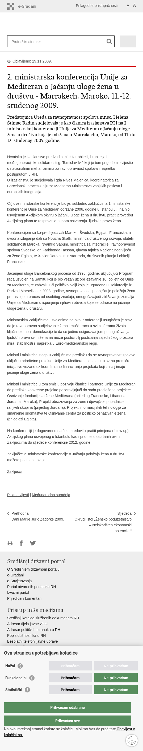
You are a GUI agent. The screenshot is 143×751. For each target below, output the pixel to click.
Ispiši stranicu (10, 543)
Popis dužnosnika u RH (26, 635)
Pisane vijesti (18, 495)
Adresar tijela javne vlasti (27, 624)
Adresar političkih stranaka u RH (33, 630)
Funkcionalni (16, 688)
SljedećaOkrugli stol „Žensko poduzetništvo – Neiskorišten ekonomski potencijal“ (103, 522)
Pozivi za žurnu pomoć (26, 647)
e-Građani (15, 575)
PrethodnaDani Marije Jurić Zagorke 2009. (37, 516)
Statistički (13, 700)
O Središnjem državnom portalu (33, 569)
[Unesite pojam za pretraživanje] (31, 41)
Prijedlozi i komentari (24, 598)
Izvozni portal (18, 592)
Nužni (10, 676)
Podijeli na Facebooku (21, 543)
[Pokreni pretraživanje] (109, 41)
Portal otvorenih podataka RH (32, 587)
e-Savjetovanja (19, 581)
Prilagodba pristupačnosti (96, 5)
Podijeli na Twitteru (33, 543)
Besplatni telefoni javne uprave (32, 641)
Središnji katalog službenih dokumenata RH (43, 618)
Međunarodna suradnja (51, 495)
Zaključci (14, 471)
